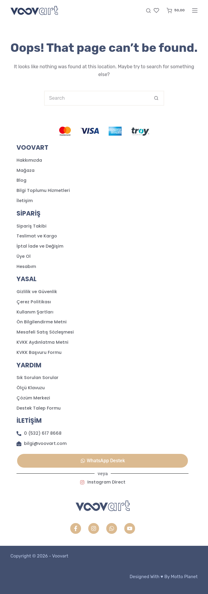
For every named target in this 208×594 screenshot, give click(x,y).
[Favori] (156, 10)
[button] (103, 460)
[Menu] (194, 10)
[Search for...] (96, 98)
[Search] (148, 10)
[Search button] (156, 98)
